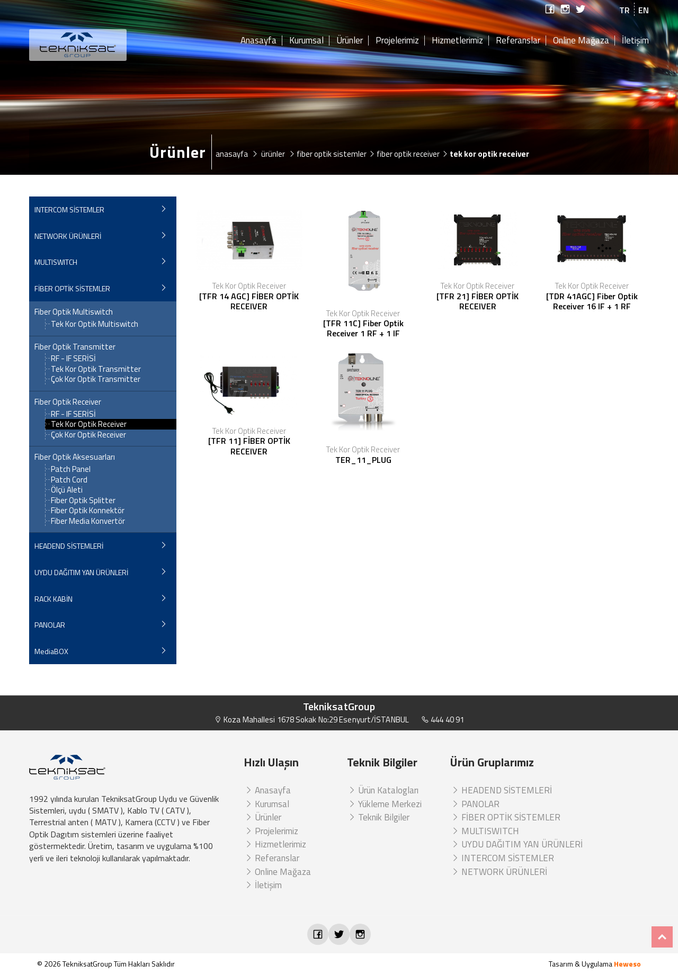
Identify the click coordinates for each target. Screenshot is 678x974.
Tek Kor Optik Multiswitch (94, 324)
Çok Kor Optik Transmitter (95, 379)
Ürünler (349, 40)
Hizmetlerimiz (457, 40)
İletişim (635, 40)
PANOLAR (49, 624)
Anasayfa (258, 40)
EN (643, 10)
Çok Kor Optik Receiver (88, 434)
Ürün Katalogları (382, 790)
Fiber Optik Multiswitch (73, 312)
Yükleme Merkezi (384, 804)
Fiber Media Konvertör (88, 521)
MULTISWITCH (55, 261)
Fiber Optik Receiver (67, 402)
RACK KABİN (53, 598)
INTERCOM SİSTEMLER (69, 209)
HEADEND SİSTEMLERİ (68, 545)
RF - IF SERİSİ (73, 358)
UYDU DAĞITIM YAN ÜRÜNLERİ (81, 572)
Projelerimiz (397, 40)
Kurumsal (306, 40)
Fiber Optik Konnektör (87, 510)
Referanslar (518, 40)
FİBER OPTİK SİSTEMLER (72, 288)
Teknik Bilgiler (378, 817)
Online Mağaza (581, 40)
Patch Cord (69, 479)
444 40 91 (442, 719)
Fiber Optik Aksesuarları (74, 457)
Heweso (627, 963)
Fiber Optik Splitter (83, 500)
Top (662, 937)
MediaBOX (51, 651)
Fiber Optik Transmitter (74, 347)
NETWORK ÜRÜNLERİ (67, 236)
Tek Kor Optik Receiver (89, 424)
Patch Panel (71, 469)
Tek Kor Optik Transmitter (96, 369)
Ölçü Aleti (67, 490)
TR (624, 10)
